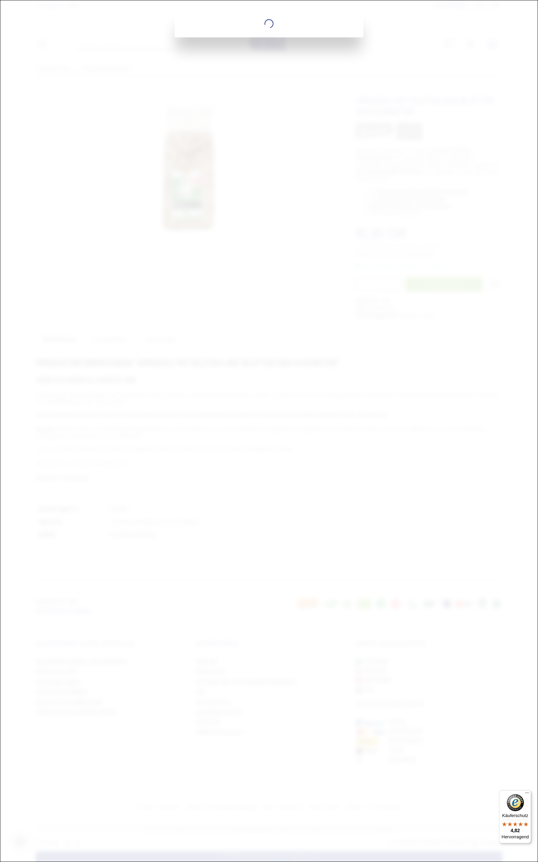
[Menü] (527, 794)
